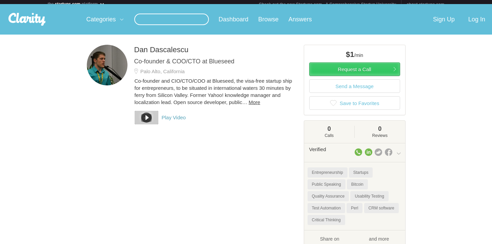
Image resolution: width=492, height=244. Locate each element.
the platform (76, 4)
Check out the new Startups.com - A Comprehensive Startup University (327, 4)
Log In (476, 23)
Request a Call (354, 73)
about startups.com (425, 4)
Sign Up (444, 23)
